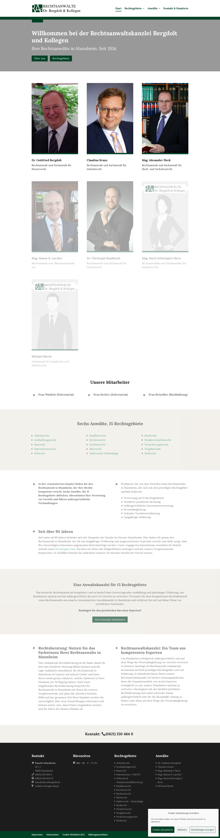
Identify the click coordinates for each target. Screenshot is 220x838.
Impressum (37, 834)
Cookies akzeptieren (163, 829)
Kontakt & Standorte (175, 8)
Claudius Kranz (166, 766)
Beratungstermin (65, 549)
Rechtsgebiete (133, 8)
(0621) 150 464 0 (119, 734)
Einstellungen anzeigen (202, 829)
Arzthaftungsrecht (45, 440)
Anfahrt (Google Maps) (47, 786)
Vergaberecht (152, 449)
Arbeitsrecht (41, 435)
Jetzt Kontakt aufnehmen (110, 619)
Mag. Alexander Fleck (169, 770)
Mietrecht (95, 449)
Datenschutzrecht (45, 449)
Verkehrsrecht (124, 809)
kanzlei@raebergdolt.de (47, 782)
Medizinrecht (97, 444)
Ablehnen (182, 829)
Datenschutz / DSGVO (128, 774)
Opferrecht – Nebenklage (129, 801)
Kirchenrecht (97, 440)
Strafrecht (150, 435)
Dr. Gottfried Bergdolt (169, 763)
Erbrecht (39, 453)
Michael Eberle (166, 786)
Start (118, 8)
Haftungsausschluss (98, 834)
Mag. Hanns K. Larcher (170, 774)
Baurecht (39, 444)
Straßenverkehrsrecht (157, 440)
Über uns (39, 58)
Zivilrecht (150, 453)
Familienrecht (97, 435)
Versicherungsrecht (156, 444)
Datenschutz (52, 834)
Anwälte (153, 8)
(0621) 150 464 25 (44, 778)
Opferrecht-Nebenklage (103, 453)
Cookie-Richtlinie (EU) (73, 834)
